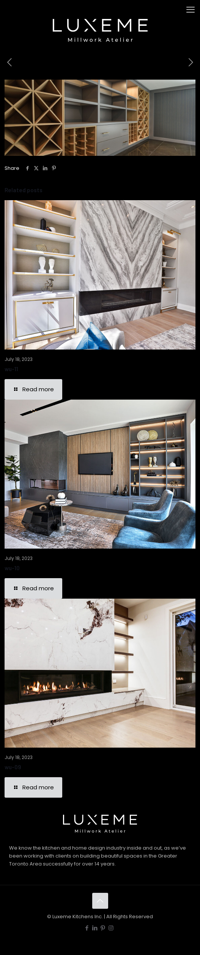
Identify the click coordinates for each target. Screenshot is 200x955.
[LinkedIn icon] (95, 928)
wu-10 (12, 568)
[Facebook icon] (87, 928)
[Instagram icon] (111, 928)
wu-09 (13, 767)
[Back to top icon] (100, 901)
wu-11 (11, 368)
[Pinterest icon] (103, 928)
